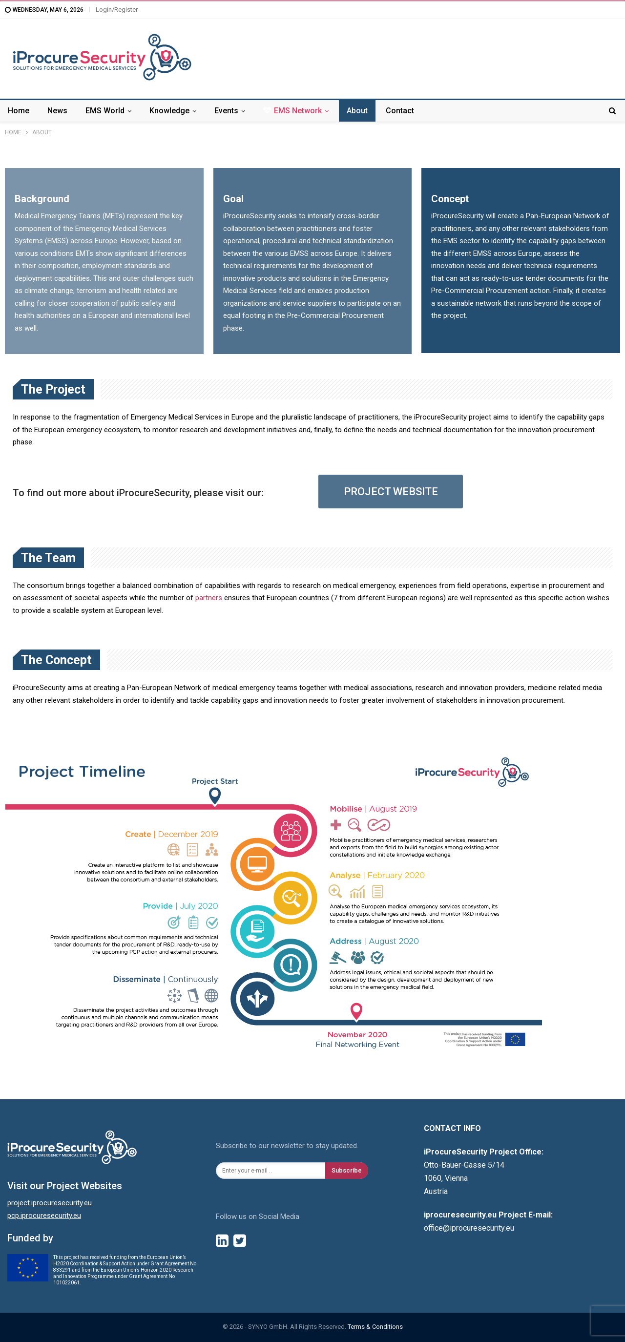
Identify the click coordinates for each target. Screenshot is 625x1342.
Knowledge (169, 110)
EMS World (105, 110)
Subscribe (347, 1170)
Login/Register (117, 9)
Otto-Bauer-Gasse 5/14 (464, 1165)
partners (208, 597)
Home (18, 110)
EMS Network (292, 110)
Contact (400, 110)
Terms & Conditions (375, 1326)
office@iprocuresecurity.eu (469, 1228)
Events (226, 110)
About (357, 110)
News (57, 110)
